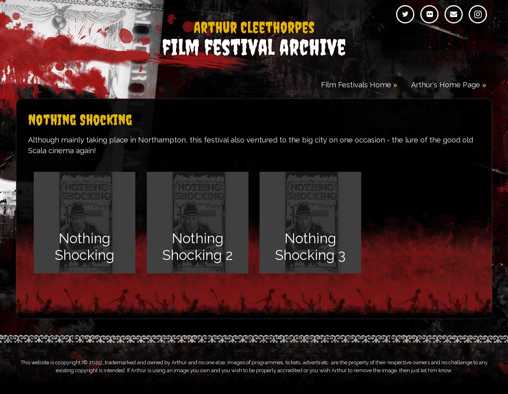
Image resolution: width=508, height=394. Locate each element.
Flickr (429, 14)
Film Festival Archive (254, 39)
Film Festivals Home (356, 85)
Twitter (405, 14)
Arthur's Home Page (445, 85)
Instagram (478, 14)
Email (453, 14)
